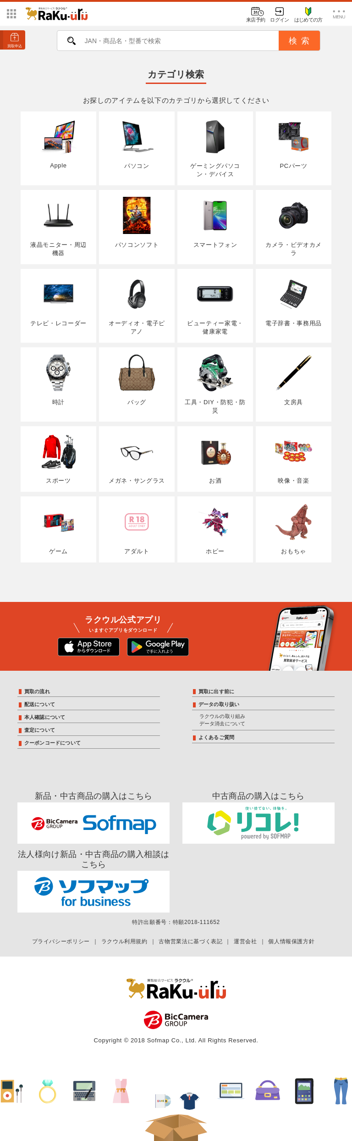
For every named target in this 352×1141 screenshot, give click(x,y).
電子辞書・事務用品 (293, 301)
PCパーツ (293, 144)
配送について (39, 704)
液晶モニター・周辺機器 (58, 226)
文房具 (293, 380)
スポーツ (58, 458)
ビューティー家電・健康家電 (215, 305)
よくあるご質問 (216, 737)
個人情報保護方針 (291, 941)
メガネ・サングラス (137, 458)
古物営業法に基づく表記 (190, 941)
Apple (58, 143)
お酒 (215, 458)
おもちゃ (293, 529)
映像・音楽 (293, 458)
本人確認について (45, 717)
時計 (58, 380)
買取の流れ (37, 691)
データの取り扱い (219, 704)
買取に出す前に (216, 691)
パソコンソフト (137, 222)
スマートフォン (215, 222)
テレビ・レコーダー (58, 301)
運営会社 (245, 941)
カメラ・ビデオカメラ (293, 226)
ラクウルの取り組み (222, 716)
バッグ (136, 380)
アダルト (136, 529)
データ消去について (222, 723)
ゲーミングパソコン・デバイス (215, 148)
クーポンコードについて (52, 743)
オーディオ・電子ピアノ (137, 305)
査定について (39, 730)
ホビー (215, 529)
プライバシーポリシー (61, 941)
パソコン (136, 144)
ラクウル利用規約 (124, 941)
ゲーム (58, 529)
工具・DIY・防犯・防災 (215, 384)
